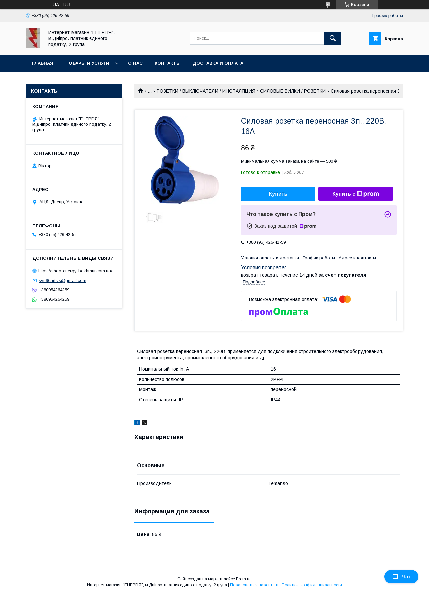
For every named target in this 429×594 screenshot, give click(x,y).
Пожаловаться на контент (254, 585)
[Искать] (332, 38)
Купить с (355, 194)
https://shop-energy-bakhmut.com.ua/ (75, 270)
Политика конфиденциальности (312, 585)
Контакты (168, 63)
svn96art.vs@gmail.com (62, 280)
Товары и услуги (87, 63)
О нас (135, 63)
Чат (401, 577)
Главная (42, 63)
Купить (278, 194)
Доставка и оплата (218, 63)
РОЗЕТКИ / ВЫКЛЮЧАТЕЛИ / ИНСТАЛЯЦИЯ (206, 91)
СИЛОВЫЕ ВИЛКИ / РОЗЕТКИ (293, 91)
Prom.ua (244, 579)
